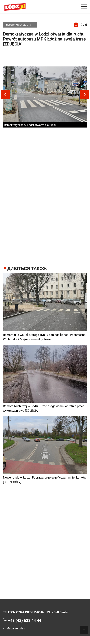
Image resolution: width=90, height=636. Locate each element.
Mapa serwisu (15, 628)
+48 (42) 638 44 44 (24, 620)
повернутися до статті (20, 24)
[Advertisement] (45, 57)
